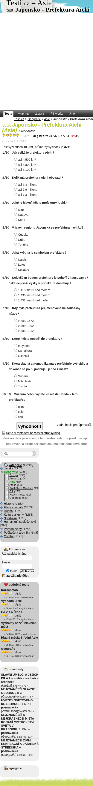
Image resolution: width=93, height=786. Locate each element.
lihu (19, 417)
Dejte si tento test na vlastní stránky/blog (33, 433)
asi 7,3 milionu (26, 194)
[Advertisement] (46, 61)
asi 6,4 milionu (26, 184)
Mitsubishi (23, 381)
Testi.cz (19, 119)
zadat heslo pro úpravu (74, 425)
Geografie (34, 119)
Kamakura (23, 350)
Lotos (20, 264)
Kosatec (22, 269)
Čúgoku (21, 234)
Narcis (21, 259)
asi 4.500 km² (25, 159)
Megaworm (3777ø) (55, 136)
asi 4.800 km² (25, 164)
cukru (20, 411)
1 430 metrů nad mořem (32, 295)
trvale (11, 571)
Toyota (21, 386)
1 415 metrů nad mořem (32, 290)
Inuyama (22, 345)
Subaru (21, 376)
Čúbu (20, 239)
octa (19, 407)
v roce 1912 (24, 330)
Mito (19, 209)
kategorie (15, 465)
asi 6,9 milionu (26, 189)
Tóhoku (21, 244)
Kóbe (20, 220)
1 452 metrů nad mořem (32, 300)
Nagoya (21, 214)
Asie (47, 119)
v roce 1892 (24, 326)
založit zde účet (17, 575)
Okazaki (22, 356)
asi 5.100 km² (25, 169)
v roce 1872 (24, 320)
